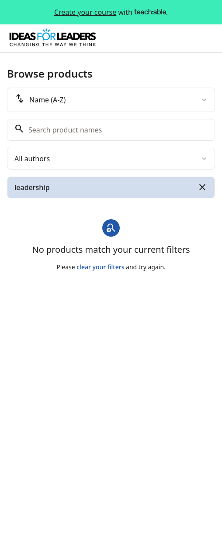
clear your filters (100, 267)
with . (111, 12)
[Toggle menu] (206, 38)
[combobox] (111, 100)
